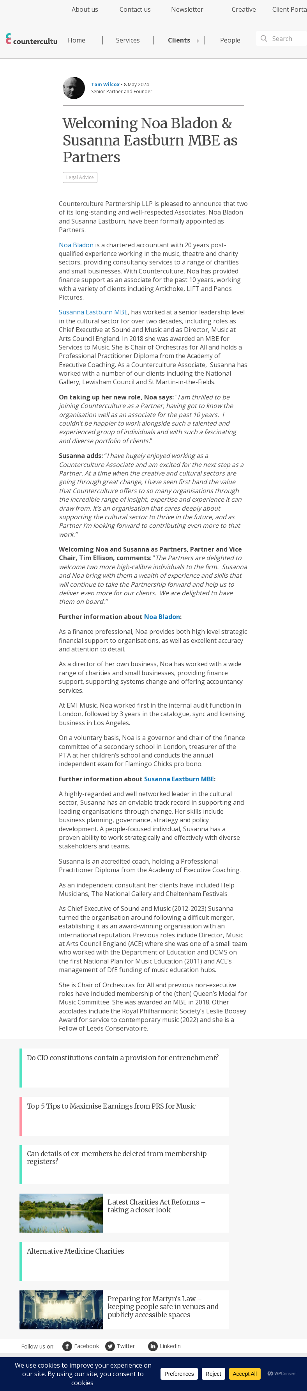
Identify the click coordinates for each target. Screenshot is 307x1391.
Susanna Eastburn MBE (93, 312)
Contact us (135, 9)
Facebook (68, 1221)
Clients (179, 40)
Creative (244, 9)
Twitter (111, 1221)
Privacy (168, 1348)
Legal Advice (80, 177)
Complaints (247, 1348)
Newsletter (187, 9)
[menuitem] (78, 14)
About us (85, 9)
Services (128, 40)
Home (76, 40)
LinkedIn (154, 1221)
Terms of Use (196, 1348)
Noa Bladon (76, 245)
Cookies (223, 1348)
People (230, 40)
